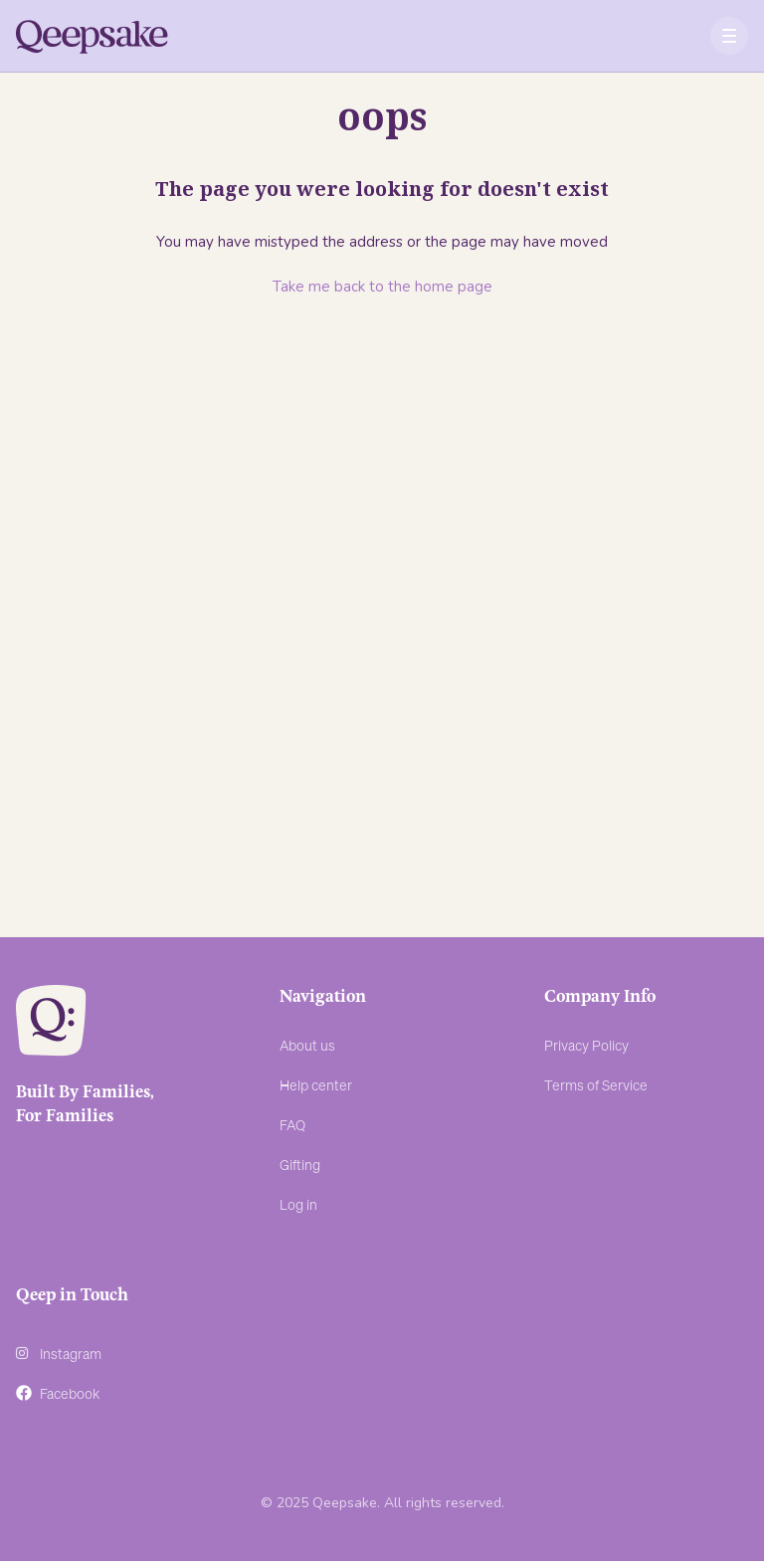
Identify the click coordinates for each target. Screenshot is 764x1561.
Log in (298, 1204)
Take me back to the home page (382, 286)
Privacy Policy (586, 1045)
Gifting (300, 1164)
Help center (316, 1084)
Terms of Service (596, 1084)
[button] (729, 36)
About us (307, 1045)
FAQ (292, 1124)
